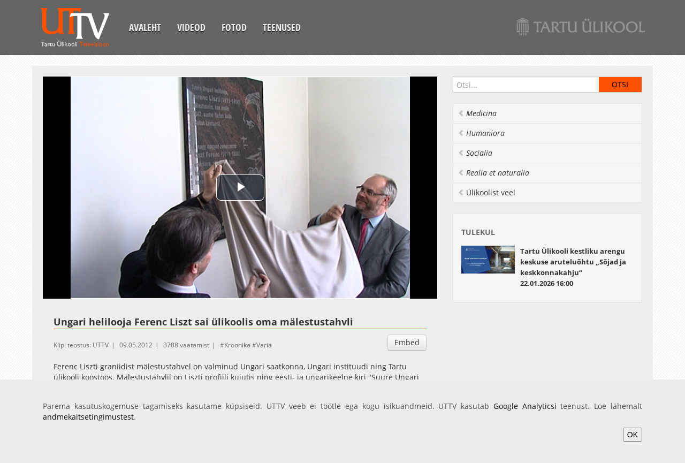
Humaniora (481, 133)
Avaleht (145, 27)
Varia (264, 345)
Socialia (475, 153)
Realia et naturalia (493, 173)
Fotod (234, 27)
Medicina (477, 113)
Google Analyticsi (525, 406)
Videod (191, 27)
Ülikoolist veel (486, 192)
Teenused (282, 27)
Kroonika (237, 345)
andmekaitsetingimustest (88, 417)
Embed (407, 342)
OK (632, 434)
